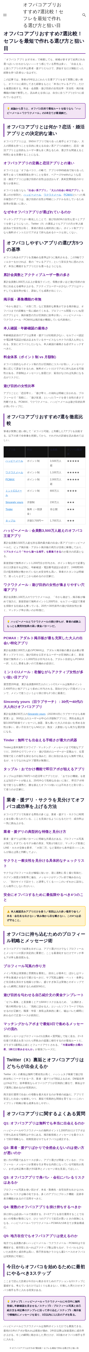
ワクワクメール (52, 194)
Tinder (9, 509)
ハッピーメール (32, 194)
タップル (11, 520)
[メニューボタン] (5, 15)
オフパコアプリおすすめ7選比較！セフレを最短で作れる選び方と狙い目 (43, 15)
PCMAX (68, 194)
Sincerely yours (14, 502)
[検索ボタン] (84, 15)
